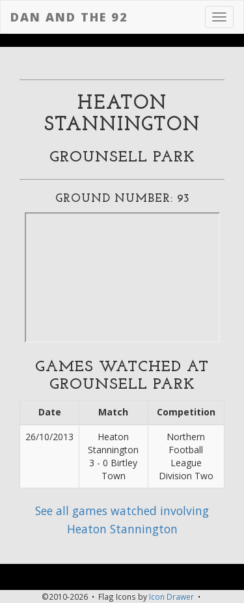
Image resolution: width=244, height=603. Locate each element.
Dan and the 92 (69, 17)
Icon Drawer (171, 596)
